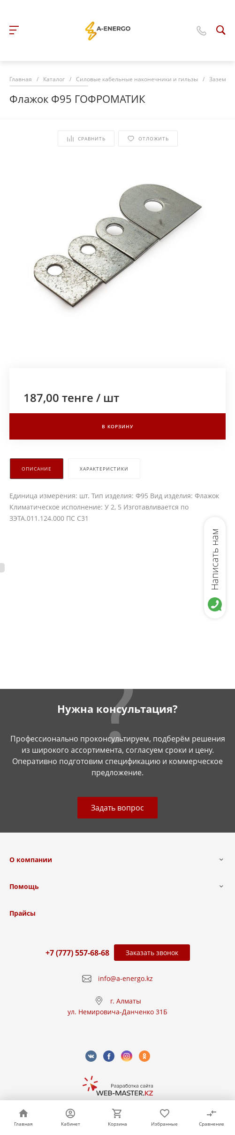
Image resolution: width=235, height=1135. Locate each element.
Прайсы (22, 913)
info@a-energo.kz (125, 978)
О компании (30, 859)
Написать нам (214, 559)
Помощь (24, 886)
